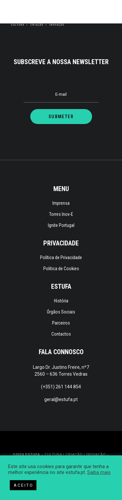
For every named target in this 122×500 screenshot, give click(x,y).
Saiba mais (99, 472)
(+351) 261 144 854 (61, 386)
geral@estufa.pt (61, 399)
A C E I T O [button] (23, 485)
